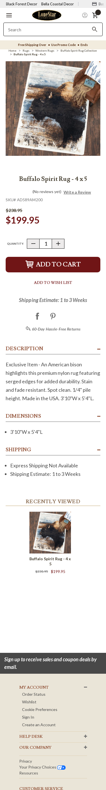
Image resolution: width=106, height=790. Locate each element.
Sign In (28, 717)
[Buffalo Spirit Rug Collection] (78, 50)
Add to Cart (53, 265)
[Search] (94, 29)
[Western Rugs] (44, 50)
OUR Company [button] (35, 747)
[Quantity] (46, 244)
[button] (9, 15)
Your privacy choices (42, 767)
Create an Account (39, 724)
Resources (28, 773)
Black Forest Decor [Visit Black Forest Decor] (21, 4)
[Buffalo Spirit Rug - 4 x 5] (30, 54)
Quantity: (15, 243)
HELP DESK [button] (31, 736)
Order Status (34, 694)
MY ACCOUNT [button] (34, 687)
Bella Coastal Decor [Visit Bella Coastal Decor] (57, 4)
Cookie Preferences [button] (39, 709)
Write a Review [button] (77, 192)
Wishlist (29, 701)
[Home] (12, 50)
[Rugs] (26, 50)
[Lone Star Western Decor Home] (47, 14)
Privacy (25, 761)
